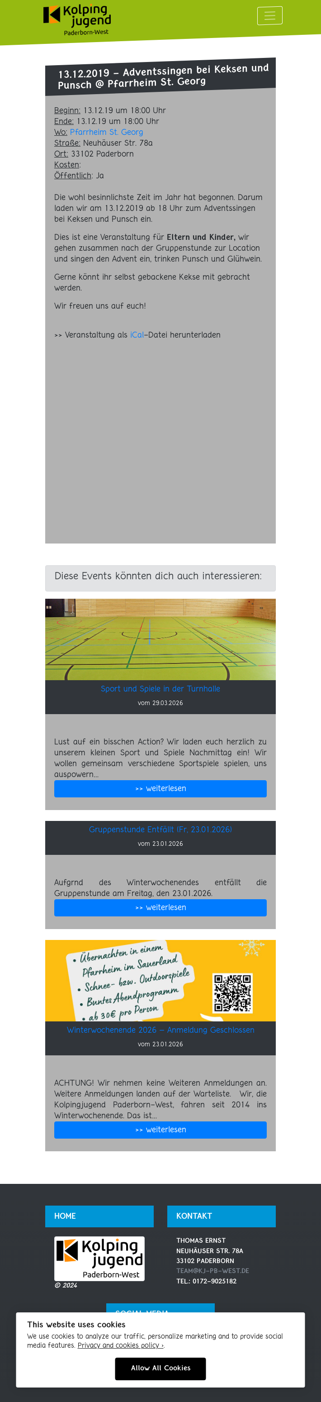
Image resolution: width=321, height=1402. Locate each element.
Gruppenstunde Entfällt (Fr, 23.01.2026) (160, 830)
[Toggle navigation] (270, 15)
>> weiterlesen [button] (160, 789)
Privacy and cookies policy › (121, 1346)
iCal (137, 335)
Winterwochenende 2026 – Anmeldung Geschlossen (161, 1030)
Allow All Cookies (160, 1368)
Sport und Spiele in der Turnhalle (160, 689)
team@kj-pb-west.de (212, 1271)
